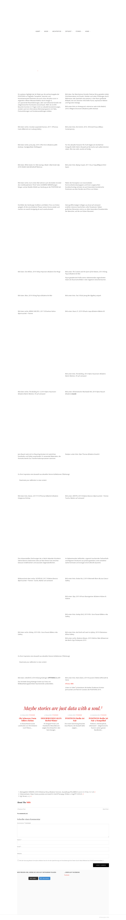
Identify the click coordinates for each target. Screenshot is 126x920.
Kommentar (21, 823)
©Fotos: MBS (69, 684)
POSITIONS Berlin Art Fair (74, 719)
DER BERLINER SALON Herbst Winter (51, 719)
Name (19, 840)
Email (19, 846)
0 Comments (32, 715)
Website (19, 853)
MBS (29, 802)
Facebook (66, 875)
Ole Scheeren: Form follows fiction (27, 719)
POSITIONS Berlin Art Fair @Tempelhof (98, 719)
